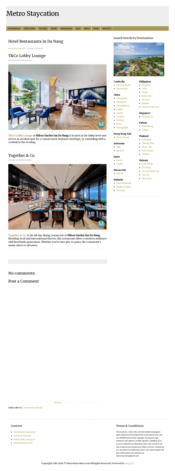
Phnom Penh (123, 85)
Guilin (119, 109)
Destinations (14, 28)
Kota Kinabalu (123, 183)
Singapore (147, 116)
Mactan (146, 99)
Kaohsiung (147, 126)
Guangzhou (122, 105)
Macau (120, 173)
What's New (29, 28)
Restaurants (66, 28)
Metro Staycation (32, 13)
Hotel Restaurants (23, 443)
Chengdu (121, 102)
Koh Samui (147, 150)
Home (57, 402)
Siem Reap (122, 88)
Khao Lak (147, 146)
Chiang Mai (148, 143)
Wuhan (120, 120)
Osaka (119, 163)
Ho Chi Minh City (151, 171)
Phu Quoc (147, 178)
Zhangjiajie (122, 127)
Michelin (43, 28)
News (86, 28)
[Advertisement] (57, 375)
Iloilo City (147, 96)
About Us (107, 28)
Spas (78, 28)
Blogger (129, 463)
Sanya (119, 113)
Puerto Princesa (150, 106)
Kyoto (119, 160)
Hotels (54, 28)
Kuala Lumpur (124, 186)
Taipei (145, 129)
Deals (96, 28)
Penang (120, 190)
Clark (145, 92)
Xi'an (119, 123)
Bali (118, 146)
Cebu (144, 88)
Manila (145, 103)
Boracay (146, 85)
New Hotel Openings (25, 432)
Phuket (145, 154)
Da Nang (146, 167)
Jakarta (120, 150)
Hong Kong (122, 137)
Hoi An (145, 174)
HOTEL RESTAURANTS (16, 49)
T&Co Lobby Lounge (20, 135)
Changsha (121, 98)
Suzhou (120, 116)
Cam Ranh (147, 163)
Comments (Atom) (32, 407)
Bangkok (147, 139)
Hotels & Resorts (22, 435)
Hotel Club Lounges (24, 439)
